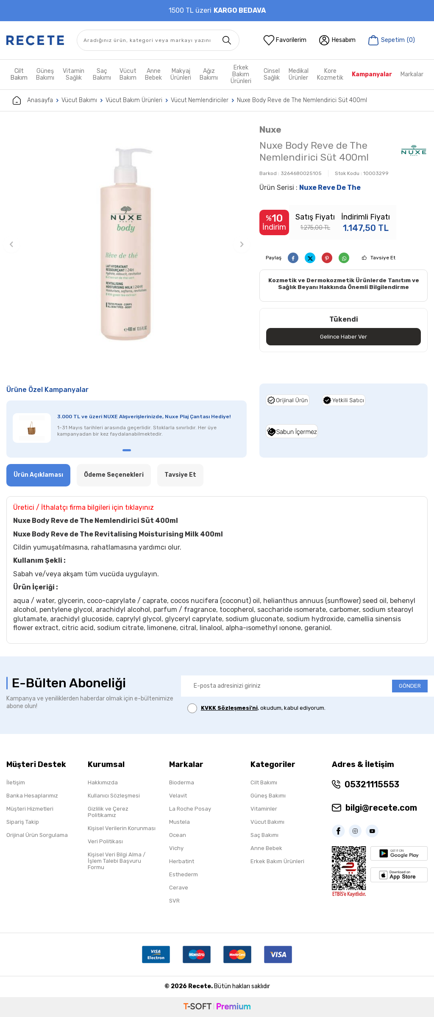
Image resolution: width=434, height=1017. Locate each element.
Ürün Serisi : (310, 187)
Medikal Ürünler (299, 74)
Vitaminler (263, 809)
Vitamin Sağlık (73, 74)
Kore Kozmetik (330, 74)
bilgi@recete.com (381, 808)
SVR (174, 901)
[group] (126, 244)
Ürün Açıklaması (38, 474)
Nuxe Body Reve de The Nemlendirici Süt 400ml (302, 100)
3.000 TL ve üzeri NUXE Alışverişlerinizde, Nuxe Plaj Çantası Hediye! (144, 417)
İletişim (15, 782)
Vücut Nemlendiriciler (199, 100)
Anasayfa (33, 100)
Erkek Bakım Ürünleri (241, 74)
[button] (11, 244)
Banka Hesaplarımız (32, 795)
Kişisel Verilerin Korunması (122, 828)
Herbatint (181, 861)
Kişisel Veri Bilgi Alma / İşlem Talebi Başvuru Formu (116, 860)
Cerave (178, 887)
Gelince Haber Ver (343, 337)
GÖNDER (410, 686)
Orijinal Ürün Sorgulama (37, 835)
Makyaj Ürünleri (180, 74)
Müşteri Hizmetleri (29, 809)
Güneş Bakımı (45, 74)
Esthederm (183, 874)
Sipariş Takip (22, 822)
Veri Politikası (105, 841)
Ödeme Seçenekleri (114, 474)
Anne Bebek (153, 74)
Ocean (177, 835)
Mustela (179, 822)
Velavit (178, 795)
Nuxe (270, 129)
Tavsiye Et (382, 258)
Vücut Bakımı (79, 100)
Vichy (176, 848)
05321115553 (372, 784)
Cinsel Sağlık (272, 74)
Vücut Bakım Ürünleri (134, 100)
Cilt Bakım (19, 74)
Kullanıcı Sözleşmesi (114, 795)
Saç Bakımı (102, 74)
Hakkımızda (103, 782)
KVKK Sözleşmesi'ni (229, 708)
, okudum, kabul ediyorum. (256, 708)
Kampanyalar (372, 74)
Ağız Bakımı (209, 74)
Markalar (412, 74)
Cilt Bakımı (263, 782)
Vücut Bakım (128, 74)
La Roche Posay (190, 809)
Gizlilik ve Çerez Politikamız (108, 812)
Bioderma (181, 782)
